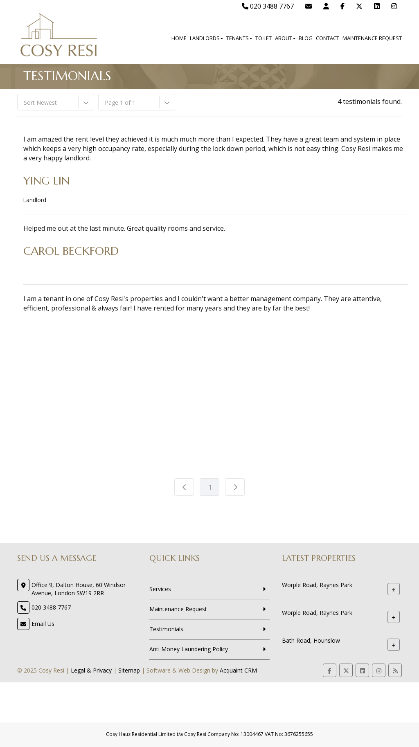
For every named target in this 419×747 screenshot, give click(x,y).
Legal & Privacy (91, 670)
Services (160, 589)
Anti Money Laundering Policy (188, 649)
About (285, 38)
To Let (263, 38)
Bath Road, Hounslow (311, 641)
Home (179, 38)
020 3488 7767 (268, 6)
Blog (306, 38)
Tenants (239, 38)
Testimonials (166, 629)
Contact (327, 38)
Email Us (43, 624)
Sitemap (129, 670)
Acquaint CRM (238, 670)
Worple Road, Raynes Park (317, 585)
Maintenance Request (372, 38)
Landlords (206, 38)
